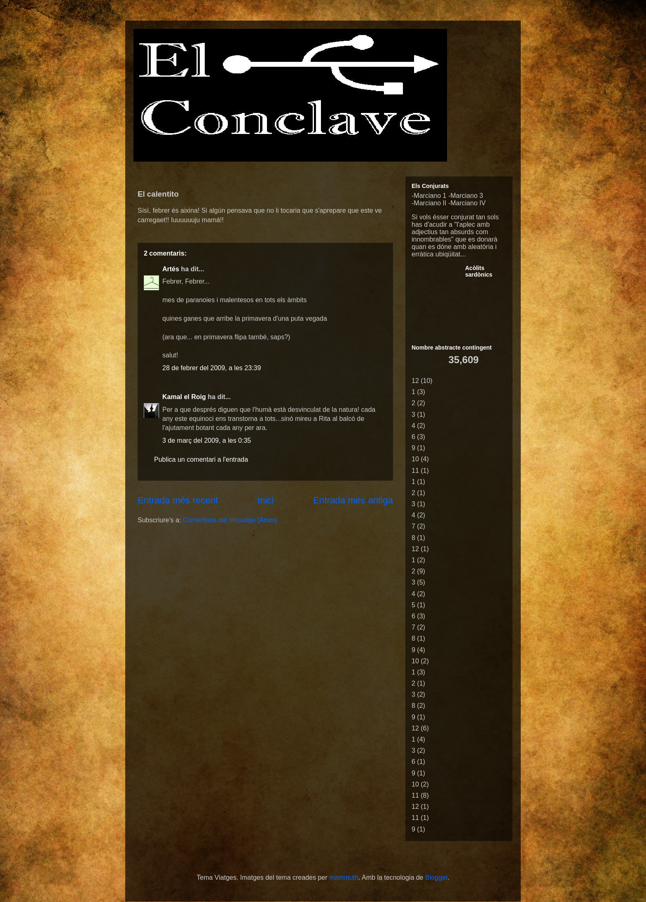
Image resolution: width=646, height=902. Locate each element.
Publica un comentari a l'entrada (201, 459)
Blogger (436, 877)
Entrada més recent (178, 500)
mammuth (343, 877)
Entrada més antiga (353, 500)
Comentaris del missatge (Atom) (230, 520)
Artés (170, 268)
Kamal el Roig (184, 396)
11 (415, 470)
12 (415, 380)
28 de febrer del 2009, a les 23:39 (211, 367)
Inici (265, 500)
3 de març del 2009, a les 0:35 (206, 440)
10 (415, 459)
